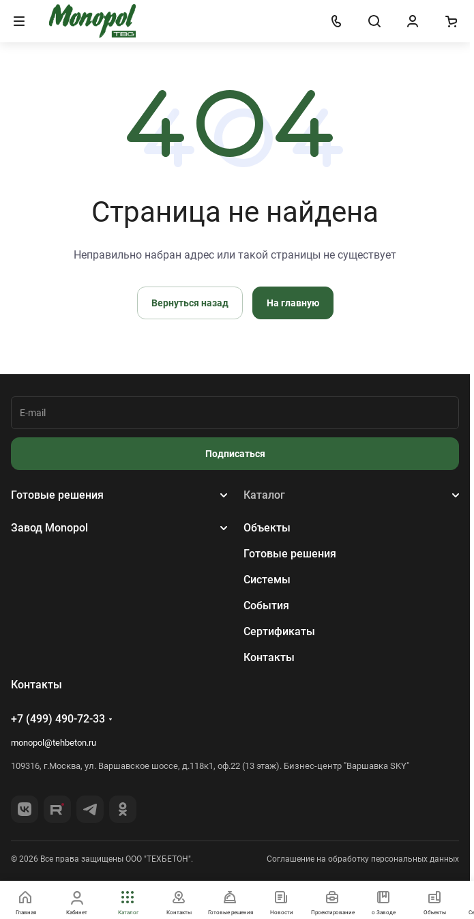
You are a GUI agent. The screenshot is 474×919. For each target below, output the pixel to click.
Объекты (267, 527)
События (266, 605)
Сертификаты (279, 631)
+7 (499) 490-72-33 (58, 718)
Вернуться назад (189, 302)
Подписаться (235, 453)
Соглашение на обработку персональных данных (363, 859)
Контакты (269, 657)
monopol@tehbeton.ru (53, 743)
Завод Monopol (49, 527)
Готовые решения (57, 494)
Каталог (264, 494)
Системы (267, 579)
